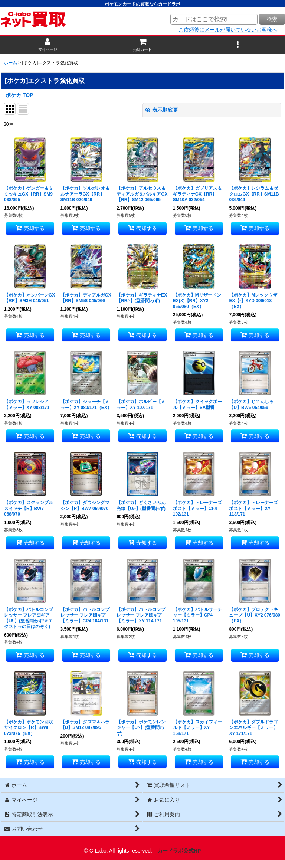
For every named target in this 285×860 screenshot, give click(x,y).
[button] (237, 45)
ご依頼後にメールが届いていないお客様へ (227, 29)
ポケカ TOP (19, 95)
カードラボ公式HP (179, 851)
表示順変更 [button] (161, 110)
